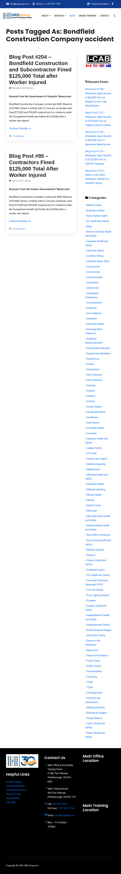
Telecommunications (97, 655)
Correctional (93, 272)
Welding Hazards (96, 707)
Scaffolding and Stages (99, 630)
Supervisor (92, 650)
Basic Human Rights (97, 215)
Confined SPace (95, 255)
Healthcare (92, 417)
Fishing (90, 401)
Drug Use (92, 308)
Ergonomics (93, 358)
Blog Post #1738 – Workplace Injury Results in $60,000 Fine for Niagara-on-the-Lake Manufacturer (98, 97)
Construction (93, 266)
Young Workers (95, 718)
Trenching (92, 676)
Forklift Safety (94, 406)
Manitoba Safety (95, 484)
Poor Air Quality (95, 589)
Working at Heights (97, 712)
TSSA (90, 682)
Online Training (87, 16)
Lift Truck (92, 453)
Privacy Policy (13, 794)
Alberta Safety (94, 205)
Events (90, 364)
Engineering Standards (98, 353)
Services (59, 16)
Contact (104, 16)
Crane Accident (95, 277)
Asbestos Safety (96, 210)
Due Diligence (94, 313)
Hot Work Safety (95, 427)
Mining (90, 500)
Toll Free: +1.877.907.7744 (48, 4)
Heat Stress (93, 422)
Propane (91, 600)
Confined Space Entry (98, 261)
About (45, 16)
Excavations (93, 369)
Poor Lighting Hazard (98, 595)
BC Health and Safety (98, 221)
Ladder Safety (94, 448)
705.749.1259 (60, 804)
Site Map (11, 802)
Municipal (92, 510)
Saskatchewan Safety (98, 624)
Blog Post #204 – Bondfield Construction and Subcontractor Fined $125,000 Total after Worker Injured (40, 69)
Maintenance (93, 469)
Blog (72, 16)
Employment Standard (98, 348)
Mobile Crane (94, 505)
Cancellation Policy (16, 790)
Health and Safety (96, 412)
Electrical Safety (95, 324)
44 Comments (18, 229)
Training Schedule (99, 4)
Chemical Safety (95, 250)
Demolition (92, 282)
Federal (91, 390)
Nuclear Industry (95, 549)
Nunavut (91, 555)
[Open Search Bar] (114, 15)
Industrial (92, 433)
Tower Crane (93, 660)
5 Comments (18, 136)
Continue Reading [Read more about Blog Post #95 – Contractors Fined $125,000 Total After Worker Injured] (20, 221)
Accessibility (13, 798)
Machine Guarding (96, 464)
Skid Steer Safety (96, 635)
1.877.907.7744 (66, 808)
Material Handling (96, 489)
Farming (91, 385)
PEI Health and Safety (98, 575)
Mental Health (94, 494)
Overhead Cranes (96, 569)
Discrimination (94, 302)
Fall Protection (94, 374)
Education (92, 318)
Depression (93, 287)
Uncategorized (94, 692)
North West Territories (98, 534)
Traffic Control (94, 666)
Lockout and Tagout (97, 458)
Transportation (94, 671)
